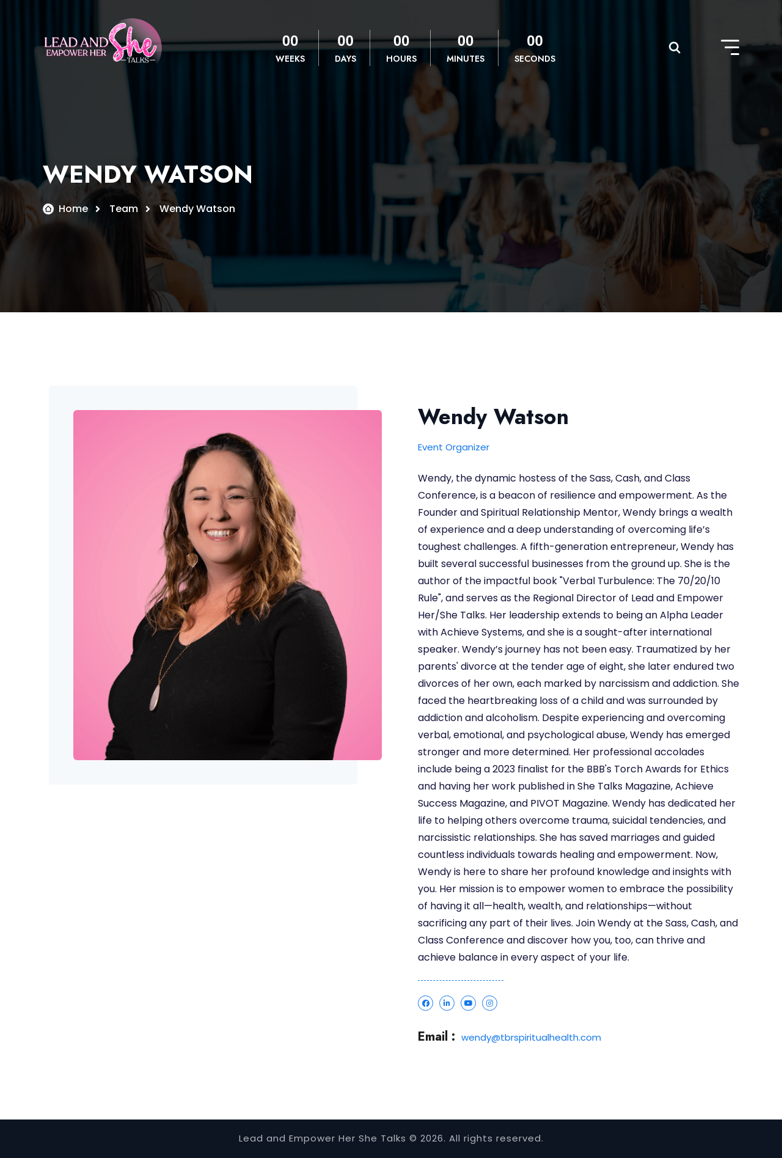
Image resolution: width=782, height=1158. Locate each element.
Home (73, 209)
